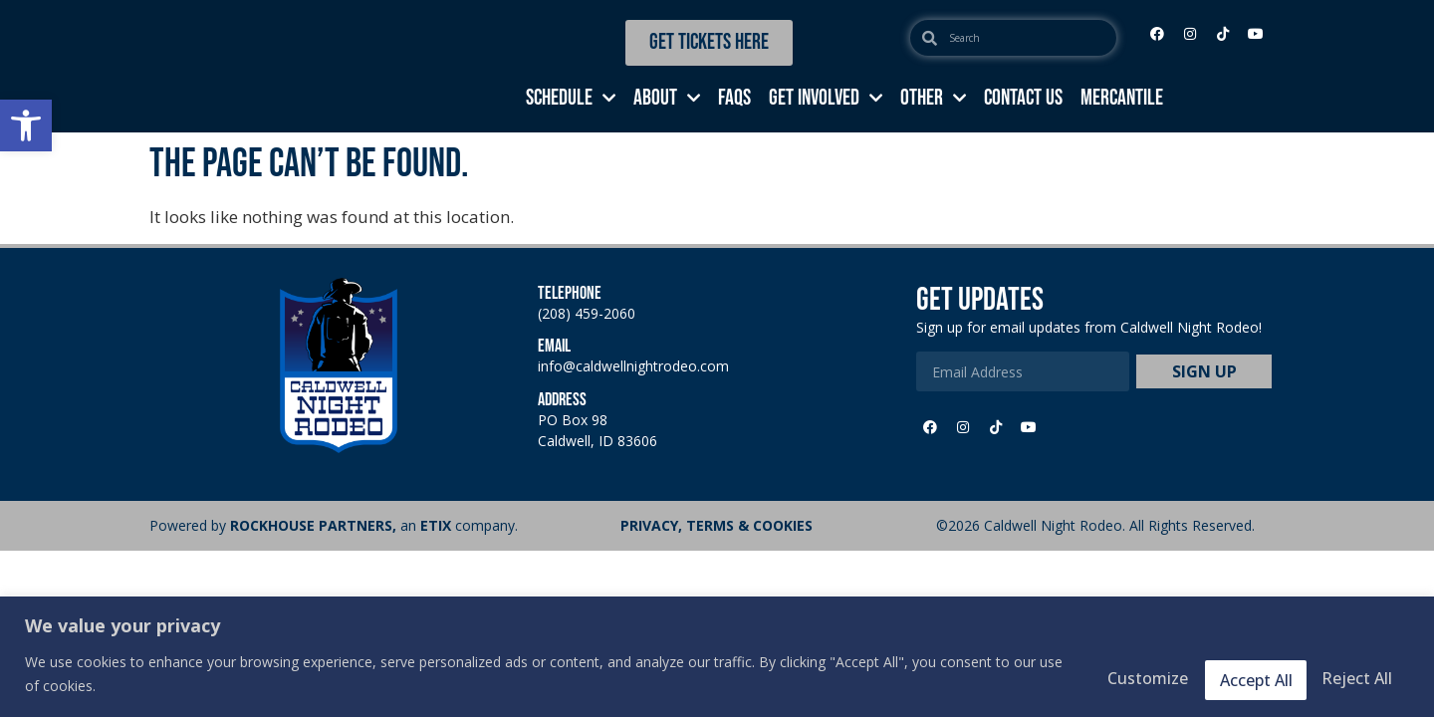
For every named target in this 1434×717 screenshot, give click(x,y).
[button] (26, 125)
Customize (1075, 676)
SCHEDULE (570, 98)
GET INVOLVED (825, 98)
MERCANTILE (1121, 98)
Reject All (1212, 676)
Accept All (1346, 676)
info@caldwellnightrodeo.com (633, 366)
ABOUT (666, 98)
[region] (717, 657)
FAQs (734, 98)
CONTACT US (1023, 98)
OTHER (933, 98)
